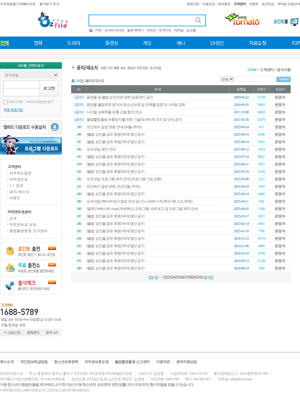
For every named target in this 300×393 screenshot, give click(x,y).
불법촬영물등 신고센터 (28, 230)
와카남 (178, 30)
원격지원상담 (186, 362)
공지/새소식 (19, 191)
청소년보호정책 (66, 362)
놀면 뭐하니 (135, 30)
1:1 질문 (16, 185)
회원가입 (192, 4)
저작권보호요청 (96, 362)
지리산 (151, 30)
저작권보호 (18, 179)
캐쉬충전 (224, 4)
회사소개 (7, 362)
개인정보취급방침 (34, 362)
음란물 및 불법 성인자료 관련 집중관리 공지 (120, 97)
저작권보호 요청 (22, 224)
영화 (38, 42)
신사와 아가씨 (114, 30)
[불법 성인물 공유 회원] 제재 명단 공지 (115, 134)
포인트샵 (268, 4)
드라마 (73, 42)
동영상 (111, 42)
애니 (181, 42)
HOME (252, 70)
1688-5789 (172, 379)
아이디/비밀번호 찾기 (40, 101)
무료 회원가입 (13, 109)
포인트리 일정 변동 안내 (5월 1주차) (113, 186)
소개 (13, 218)
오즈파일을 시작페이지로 (18, 4)
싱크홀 (191, 30)
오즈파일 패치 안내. (101, 149)
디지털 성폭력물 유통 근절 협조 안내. (114, 112)
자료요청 (257, 42)
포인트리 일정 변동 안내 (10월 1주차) (114, 127)
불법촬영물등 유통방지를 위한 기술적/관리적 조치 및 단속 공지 (134, 119)
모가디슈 (165, 30)
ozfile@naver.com (240, 379)
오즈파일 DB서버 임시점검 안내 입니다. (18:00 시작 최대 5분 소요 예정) (139, 201)
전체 (4, 42)
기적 (98, 30)
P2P (296, 42)
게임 (147, 42)
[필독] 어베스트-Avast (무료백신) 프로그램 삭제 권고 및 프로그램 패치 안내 (142, 209)
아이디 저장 (13, 101)
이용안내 (208, 4)
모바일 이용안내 (288, 4)
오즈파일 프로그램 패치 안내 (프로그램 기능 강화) (124, 179)
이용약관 (163, 362)
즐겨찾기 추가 (49, 4)
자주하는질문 (20, 173)
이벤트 (253, 4)
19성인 (217, 42)
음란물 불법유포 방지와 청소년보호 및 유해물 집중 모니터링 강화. (136, 105)
